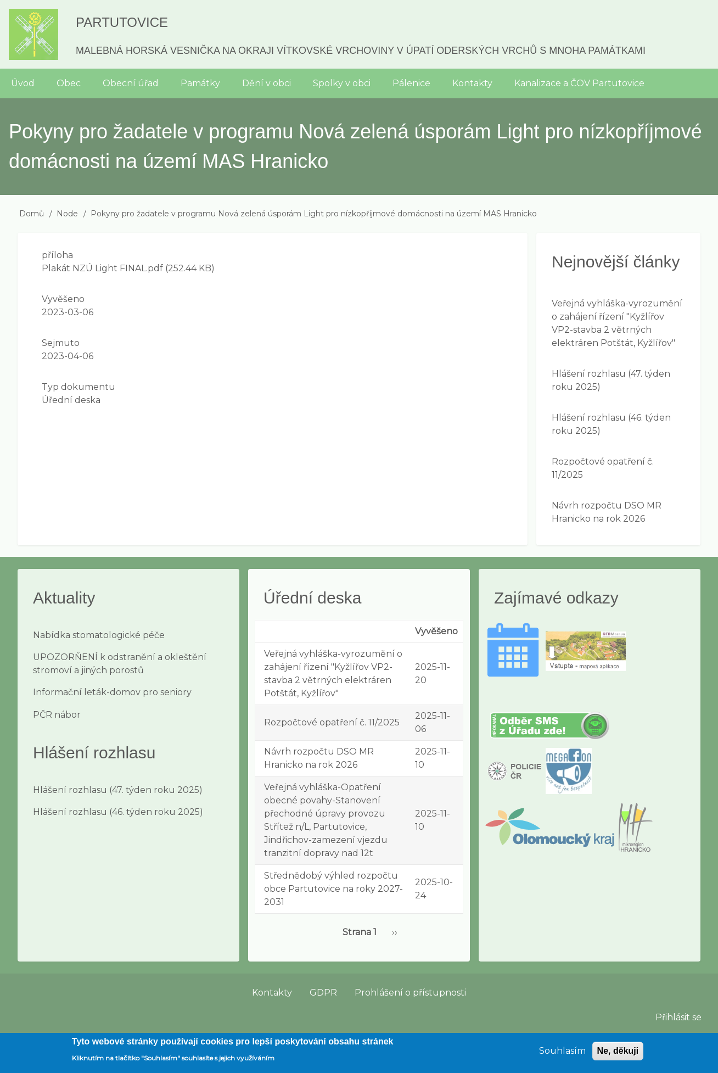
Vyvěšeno (63, 299)
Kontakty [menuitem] (472, 83)
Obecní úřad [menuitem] (131, 83)
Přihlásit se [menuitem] (678, 1017)
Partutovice (122, 22)
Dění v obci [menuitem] (266, 83)
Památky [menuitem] (200, 83)
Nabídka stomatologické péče (99, 635)
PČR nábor (57, 714)
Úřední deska (71, 400)
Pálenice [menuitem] (411, 83)
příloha (57, 255)
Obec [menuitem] (69, 83)
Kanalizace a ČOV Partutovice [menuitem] (579, 83)
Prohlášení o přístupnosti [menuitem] (410, 992)
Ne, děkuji (618, 1055)
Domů (31, 214)
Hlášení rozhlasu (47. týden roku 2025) (118, 790)
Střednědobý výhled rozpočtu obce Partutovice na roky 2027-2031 (333, 888)
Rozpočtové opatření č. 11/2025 (332, 722)
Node (67, 214)
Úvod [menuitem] (23, 83)
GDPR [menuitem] (323, 992)
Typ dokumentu (78, 387)
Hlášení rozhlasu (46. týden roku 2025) (118, 812)
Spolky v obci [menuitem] (342, 83)
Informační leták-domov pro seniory (112, 692)
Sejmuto (61, 343)
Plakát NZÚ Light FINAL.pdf (102, 268)
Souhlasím (562, 1055)
